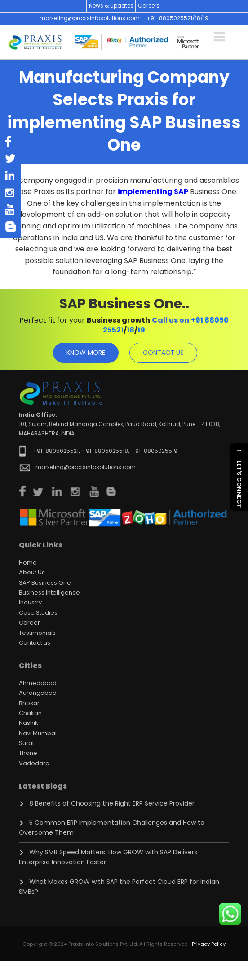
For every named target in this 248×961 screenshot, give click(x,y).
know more (85, 352)
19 (205, 18)
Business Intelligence (49, 592)
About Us (32, 572)
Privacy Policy (209, 944)
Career (29, 622)
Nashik (28, 723)
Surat (26, 743)
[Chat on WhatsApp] (230, 914)
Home (28, 562)
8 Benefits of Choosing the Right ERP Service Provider (112, 803)
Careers (148, 5)
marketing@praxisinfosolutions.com (90, 18)
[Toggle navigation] (219, 35)
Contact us (34, 642)
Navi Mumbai (38, 733)
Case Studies (38, 612)
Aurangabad (38, 693)
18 (130, 330)
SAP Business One (45, 582)
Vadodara (34, 763)
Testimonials (37, 633)
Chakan (30, 713)
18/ (199, 18)
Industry (30, 602)
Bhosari (30, 703)
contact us (163, 352)
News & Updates (111, 5)
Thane (28, 753)
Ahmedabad (38, 683)
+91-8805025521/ (170, 18)
